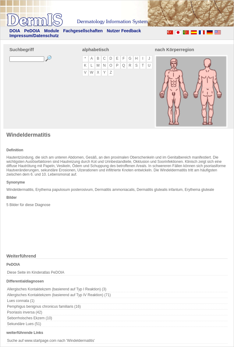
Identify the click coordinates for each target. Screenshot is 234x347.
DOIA (14, 30)
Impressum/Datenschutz (34, 35)
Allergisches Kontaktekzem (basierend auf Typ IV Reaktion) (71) (59, 295)
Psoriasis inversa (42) (24, 312)
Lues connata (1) (20, 301)
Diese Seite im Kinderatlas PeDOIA (35, 272)
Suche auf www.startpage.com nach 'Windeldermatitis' (51, 340)
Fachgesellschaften (83, 30)
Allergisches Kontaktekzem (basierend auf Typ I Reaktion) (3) (56, 289)
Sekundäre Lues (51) (24, 324)
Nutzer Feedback (124, 30)
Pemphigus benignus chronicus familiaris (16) (44, 306)
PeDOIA (32, 30)
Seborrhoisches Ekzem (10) (29, 318)
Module (51, 30)
